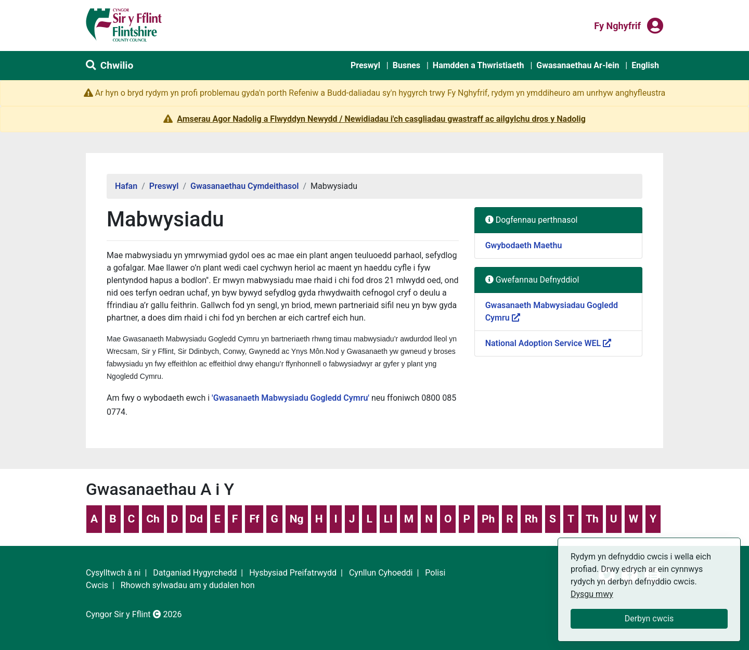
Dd (196, 519)
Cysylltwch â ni (113, 573)
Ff (254, 519)
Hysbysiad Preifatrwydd (293, 573)
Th (592, 519)
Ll (388, 519)
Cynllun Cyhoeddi (381, 573)
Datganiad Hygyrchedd (195, 573)
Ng (297, 519)
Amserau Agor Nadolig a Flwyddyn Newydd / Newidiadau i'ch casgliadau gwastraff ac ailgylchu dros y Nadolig (381, 119)
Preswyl (365, 65)
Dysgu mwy (592, 594)
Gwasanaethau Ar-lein (577, 65)
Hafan (126, 186)
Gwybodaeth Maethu (523, 245)
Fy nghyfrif (617, 25)
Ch (153, 519)
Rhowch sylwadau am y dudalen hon (188, 585)
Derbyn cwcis (649, 618)
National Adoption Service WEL (548, 343)
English (645, 65)
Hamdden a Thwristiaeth (478, 65)
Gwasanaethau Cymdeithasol (244, 186)
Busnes (406, 65)
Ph (488, 519)
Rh (531, 519)
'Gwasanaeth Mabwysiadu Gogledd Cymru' (290, 398)
